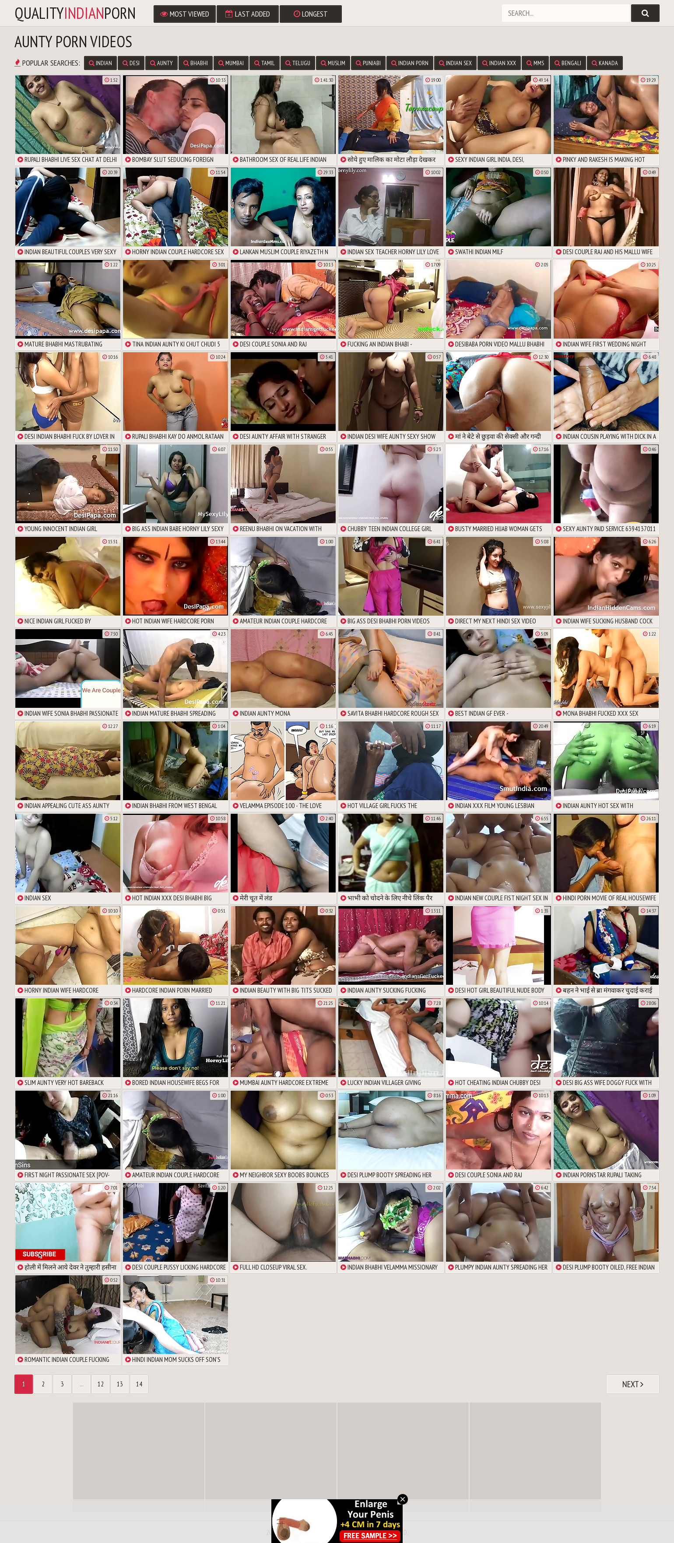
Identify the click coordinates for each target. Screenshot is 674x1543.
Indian (100, 63)
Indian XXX (499, 63)
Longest (311, 14)
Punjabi (368, 63)
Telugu (297, 63)
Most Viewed (184, 14)
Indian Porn (409, 63)
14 (139, 1384)
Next (632, 1384)
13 (120, 1384)
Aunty (161, 63)
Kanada (605, 63)
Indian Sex (455, 63)
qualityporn (75, 13)
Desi (131, 63)
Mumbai (231, 63)
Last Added (247, 14)
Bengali (568, 63)
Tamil (264, 63)
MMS (535, 63)
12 (101, 1384)
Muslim (333, 63)
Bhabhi (195, 63)
